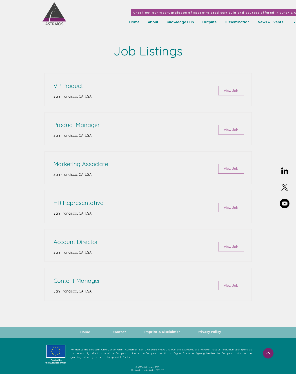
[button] (179, 22)
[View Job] (231, 90)
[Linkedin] (284, 171)
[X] (284, 187)
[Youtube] (284, 203)
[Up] (268, 353)
